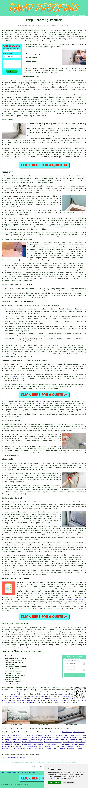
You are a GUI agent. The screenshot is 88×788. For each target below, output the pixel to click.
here (3, 645)
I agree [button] (51, 782)
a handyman (65, 696)
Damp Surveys (36, 740)
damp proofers (7, 410)
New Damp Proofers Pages (13, 772)
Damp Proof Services (50, 738)
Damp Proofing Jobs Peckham (73, 732)
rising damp (47, 180)
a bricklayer (40, 694)
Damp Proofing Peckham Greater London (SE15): (21, 30)
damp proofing (80, 37)
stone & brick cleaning (20, 698)
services (34, 414)
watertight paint (32, 266)
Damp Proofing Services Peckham (21, 651)
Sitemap (3, 772)
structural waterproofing (56, 593)
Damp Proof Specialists (75, 740)
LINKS (62, 15)
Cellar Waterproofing (15, 735)
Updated (24, 772)
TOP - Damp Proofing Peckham (13, 758)
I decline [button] (57, 782)
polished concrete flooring (28, 700)
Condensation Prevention (71, 738)
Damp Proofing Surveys (53, 735)
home (71, 687)
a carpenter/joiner (15, 694)
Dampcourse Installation (54, 740)
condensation (74, 124)
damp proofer (7, 113)
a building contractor (60, 700)
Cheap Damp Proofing (68, 744)
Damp (3, 345)
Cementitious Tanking (72, 735)
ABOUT (68, 15)
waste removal (64, 694)
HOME (57, 15)
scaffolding (14, 696)
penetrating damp (50, 80)
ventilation (43, 549)
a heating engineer (50, 698)
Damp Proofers (23, 740)
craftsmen (73, 703)
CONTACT (74, 15)
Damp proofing (8, 401)
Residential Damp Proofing (33, 744)
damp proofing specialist (48, 446)
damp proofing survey (18, 152)
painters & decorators (40, 696)
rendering (30, 703)
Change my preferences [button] (68, 782)
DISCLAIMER (82, 15)
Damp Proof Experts (34, 735)
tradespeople (7, 692)
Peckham (38, 401)
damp (29, 47)
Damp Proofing (31, 772)
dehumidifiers (31, 316)
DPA (14, 376)
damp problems (7, 278)
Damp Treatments (67, 746)
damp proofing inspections (36, 595)
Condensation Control (52, 742)
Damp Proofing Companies (63, 748)
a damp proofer (36, 692)
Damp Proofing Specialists (29, 738)
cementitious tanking (48, 436)
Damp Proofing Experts (11, 742)
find (8, 627)
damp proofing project (15, 647)
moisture (70, 334)
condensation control (40, 543)
